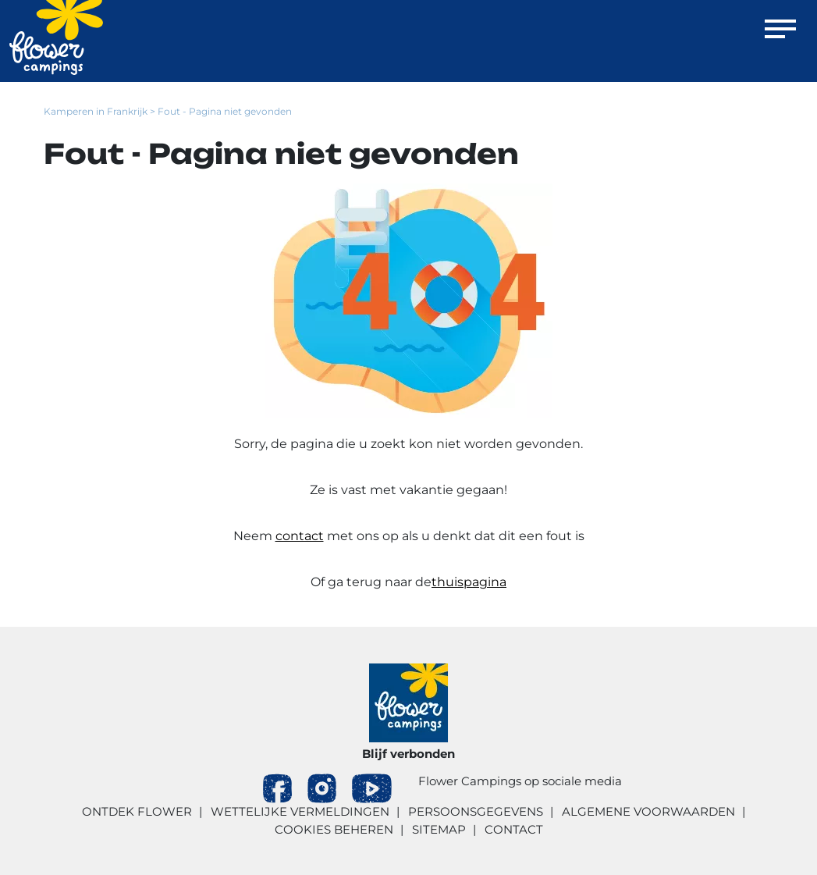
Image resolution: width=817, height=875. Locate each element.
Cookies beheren (334, 829)
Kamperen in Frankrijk (95, 111)
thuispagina (469, 581)
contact (299, 535)
